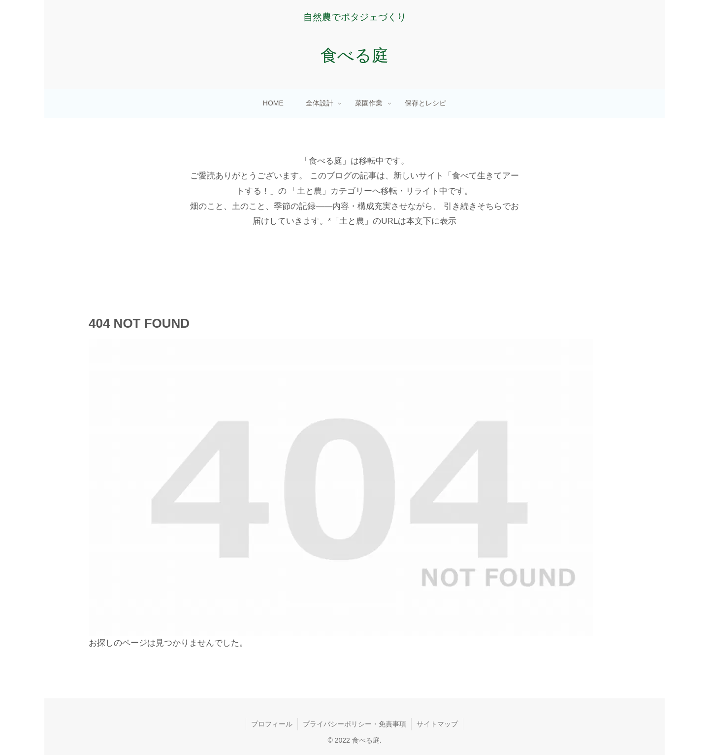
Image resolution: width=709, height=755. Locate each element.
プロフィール (271, 724)
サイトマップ (437, 724)
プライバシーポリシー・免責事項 (354, 724)
